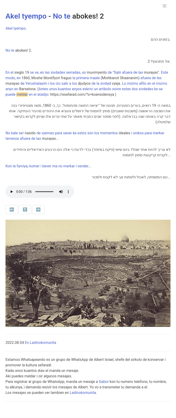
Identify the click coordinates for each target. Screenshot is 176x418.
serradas (73, 72)
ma (55, 166)
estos (81, 133)
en (42, 72)
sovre (116, 89)
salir (64, 83)
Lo (124, 83)
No (57, 16)
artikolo (105, 89)
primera (82, 78)
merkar (158, 133)
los (52, 83)
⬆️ (25, 209)
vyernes (47, 133)
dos (135, 89)
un (84, 72)
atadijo (43, 94)
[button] (164, 6)
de (110, 72)
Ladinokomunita (83, 392)
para (58, 133)
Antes (43, 89)
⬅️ (11, 209)
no (60, 166)
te (67, 16)
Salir (117, 72)
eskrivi (87, 89)
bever (46, 166)
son (90, 133)
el (12, 72)
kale (14, 133)
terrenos (12, 138)
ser (21, 133)
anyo (9, 89)
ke (156, 89)
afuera (127, 72)
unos (53, 89)
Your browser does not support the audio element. (40, 191)
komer (34, 166)
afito (142, 83)
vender (82, 166)
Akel (13, 16)
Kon (9, 166)
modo (10, 78)
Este (164, 72)
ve (36, 72)
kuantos (64, 89)
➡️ (38, 209)
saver (67, 133)
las (47, 72)
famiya (22, 166)
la (73, 78)
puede (11, 94)
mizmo (132, 83)
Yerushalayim (36, 83)
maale (95, 78)
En (8, 72)
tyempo (34, 16)
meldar (22, 94)
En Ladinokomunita (40, 342)
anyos (77, 89)
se (32, 72)
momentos (109, 133)
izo (58, 83)
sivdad (105, 83)
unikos (138, 133)
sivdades (58, 72)
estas (126, 89)
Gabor (104, 381)
